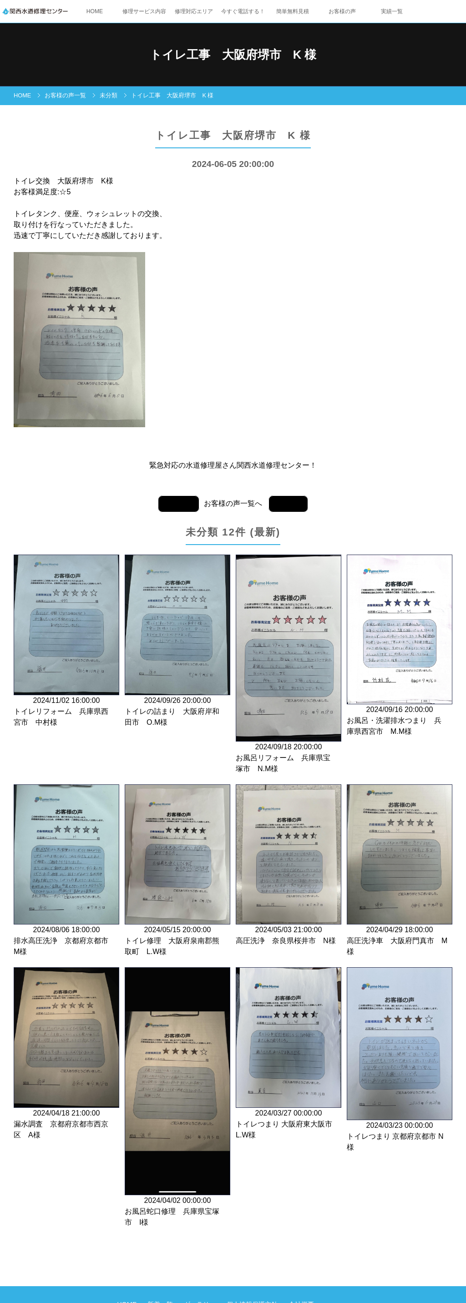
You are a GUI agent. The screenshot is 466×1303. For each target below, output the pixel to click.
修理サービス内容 (144, 11)
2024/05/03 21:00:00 (288, 865)
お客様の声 (342, 11)
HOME (94, 11)
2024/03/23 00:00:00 (399, 1059)
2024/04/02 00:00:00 (177, 1097)
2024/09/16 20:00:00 (399, 646)
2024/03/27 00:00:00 (288, 1054)
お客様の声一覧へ (233, 503)
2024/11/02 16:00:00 (66, 641)
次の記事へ (178, 503)
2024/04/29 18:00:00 (399, 871)
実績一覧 (392, 11)
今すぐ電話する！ (243, 11)
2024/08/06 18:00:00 (66, 871)
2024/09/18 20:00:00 (288, 664)
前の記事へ (288, 503)
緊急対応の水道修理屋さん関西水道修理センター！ (233, 465)
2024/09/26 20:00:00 (177, 641)
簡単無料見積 (292, 11)
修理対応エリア (194, 11)
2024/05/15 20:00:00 (177, 871)
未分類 (108, 95)
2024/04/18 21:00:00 (66, 1054)
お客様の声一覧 (65, 95)
